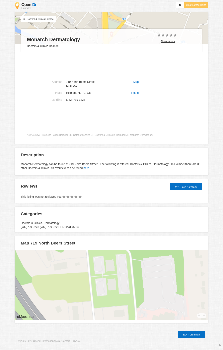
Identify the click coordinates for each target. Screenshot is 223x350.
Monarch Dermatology (141, 135)
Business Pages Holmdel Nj (56, 135)
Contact (65, 341)
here (86, 168)
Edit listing (191, 334)
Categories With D (82, 135)
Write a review (186, 186)
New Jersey (33, 135)
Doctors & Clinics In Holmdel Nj (111, 135)
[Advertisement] (81, 66)
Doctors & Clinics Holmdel (38, 19)
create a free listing (196, 5)
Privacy (76, 341)
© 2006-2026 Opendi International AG (39, 341)
